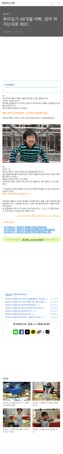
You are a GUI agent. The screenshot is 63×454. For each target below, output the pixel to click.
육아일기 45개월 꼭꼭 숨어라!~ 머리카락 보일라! (23, 317)
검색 (53, 3)
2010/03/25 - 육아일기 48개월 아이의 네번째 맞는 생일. (28, 232)
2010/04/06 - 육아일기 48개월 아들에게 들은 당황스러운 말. (29, 229)
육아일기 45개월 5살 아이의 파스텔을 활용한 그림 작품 (25, 299)
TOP (58, 452)
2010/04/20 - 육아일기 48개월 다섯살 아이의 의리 (25, 227)
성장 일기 (8, 294)
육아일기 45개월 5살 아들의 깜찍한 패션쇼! (21, 305)
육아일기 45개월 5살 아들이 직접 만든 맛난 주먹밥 (23, 308)
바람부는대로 (8, 3)
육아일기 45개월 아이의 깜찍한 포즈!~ (19, 311)
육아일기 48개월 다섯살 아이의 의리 (18, 314)
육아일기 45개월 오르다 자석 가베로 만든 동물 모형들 (24, 302)
